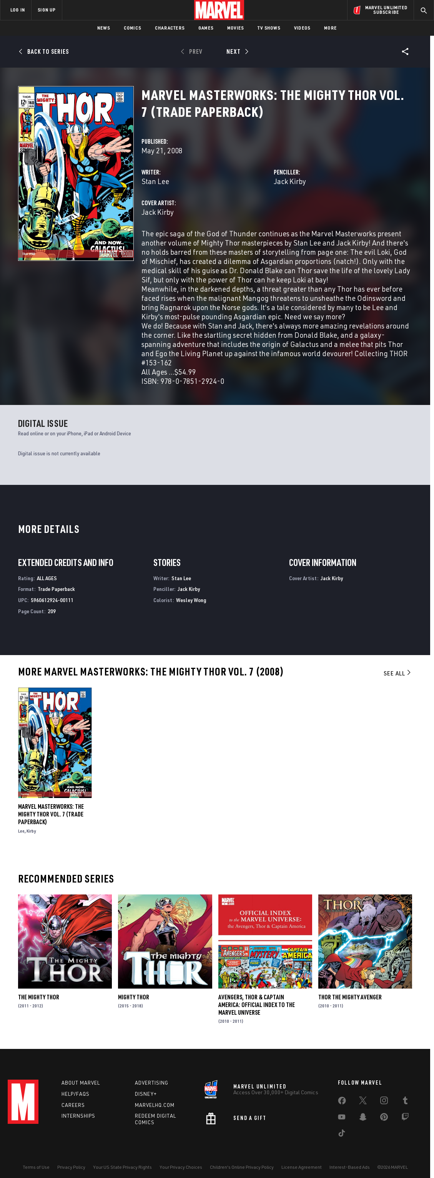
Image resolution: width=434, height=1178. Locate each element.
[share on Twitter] (363, 1102)
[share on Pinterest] (384, 1118)
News (103, 28)
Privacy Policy (71, 1167)
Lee (21, 831)
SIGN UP (46, 10)
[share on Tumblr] (405, 1102)
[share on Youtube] (342, 1118)
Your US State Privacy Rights (122, 1167)
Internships (78, 1116)
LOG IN (17, 10)
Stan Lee (155, 181)
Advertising (151, 1083)
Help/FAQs (76, 1094)
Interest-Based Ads (349, 1167)
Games (205, 28)
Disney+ (146, 1094)
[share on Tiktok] (342, 1134)
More (330, 28)
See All (398, 673)
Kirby (31, 831)
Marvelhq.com (155, 1105)
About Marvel (81, 1083)
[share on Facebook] (342, 1102)
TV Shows (269, 28)
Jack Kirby (290, 181)
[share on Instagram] (384, 1102)
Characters (170, 28)
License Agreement (301, 1167)
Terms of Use (36, 1167)
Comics (132, 28)
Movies (235, 28)
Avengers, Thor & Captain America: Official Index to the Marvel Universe (256, 1004)
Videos (302, 28)
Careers (73, 1105)
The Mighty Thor (38, 997)
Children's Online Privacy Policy (242, 1167)
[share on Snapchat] (363, 1118)
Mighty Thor (133, 997)
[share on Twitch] (405, 1118)
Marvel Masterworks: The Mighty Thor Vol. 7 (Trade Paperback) (51, 814)
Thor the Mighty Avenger (350, 997)
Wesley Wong (191, 600)
